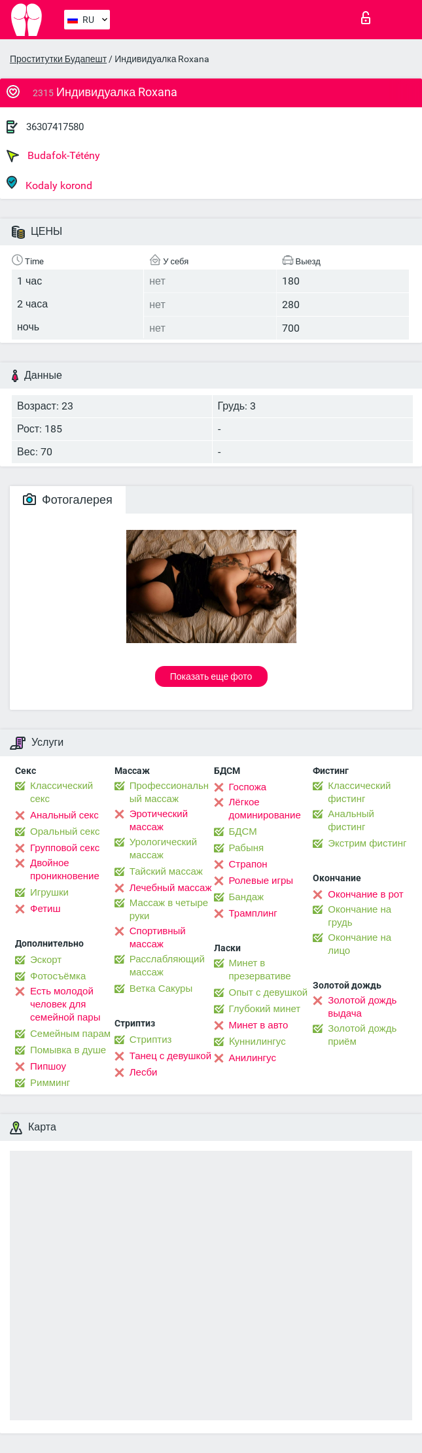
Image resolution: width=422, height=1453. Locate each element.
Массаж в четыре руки (169, 909)
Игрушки (49, 892)
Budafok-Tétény (53, 155)
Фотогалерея (68, 499)
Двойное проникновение (64, 869)
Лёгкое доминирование (265, 808)
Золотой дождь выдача (362, 1006)
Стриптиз (151, 1039)
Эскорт (46, 960)
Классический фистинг (359, 792)
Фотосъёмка (58, 976)
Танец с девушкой (170, 1056)
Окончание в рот (365, 894)
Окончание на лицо (359, 944)
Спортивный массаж (158, 937)
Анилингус (252, 1058)
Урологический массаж (163, 848)
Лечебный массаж (171, 888)
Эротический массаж (159, 820)
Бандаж (246, 897)
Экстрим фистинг (367, 843)
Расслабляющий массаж (167, 965)
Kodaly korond (49, 183)
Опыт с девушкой (268, 992)
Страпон (248, 864)
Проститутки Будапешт (58, 59)
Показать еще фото (211, 676)
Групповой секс (64, 848)
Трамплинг (253, 913)
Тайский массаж (166, 871)
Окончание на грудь (359, 915)
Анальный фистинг (351, 820)
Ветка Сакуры (161, 988)
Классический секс (61, 792)
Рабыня (246, 848)
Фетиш (45, 909)
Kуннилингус (257, 1041)
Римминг (50, 1083)
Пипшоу (48, 1066)
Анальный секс (64, 815)
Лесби (144, 1072)
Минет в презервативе (260, 969)
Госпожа (248, 787)
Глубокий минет (265, 1009)
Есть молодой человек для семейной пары (65, 1004)
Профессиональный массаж (169, 792)
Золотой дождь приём (362, 1035)
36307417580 (55, 127)
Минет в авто (259, 1025)
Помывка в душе (68, 1050)
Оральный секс (64, 831)
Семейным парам (70, 1034)
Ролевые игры (261, 880)
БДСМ (243, 831)
